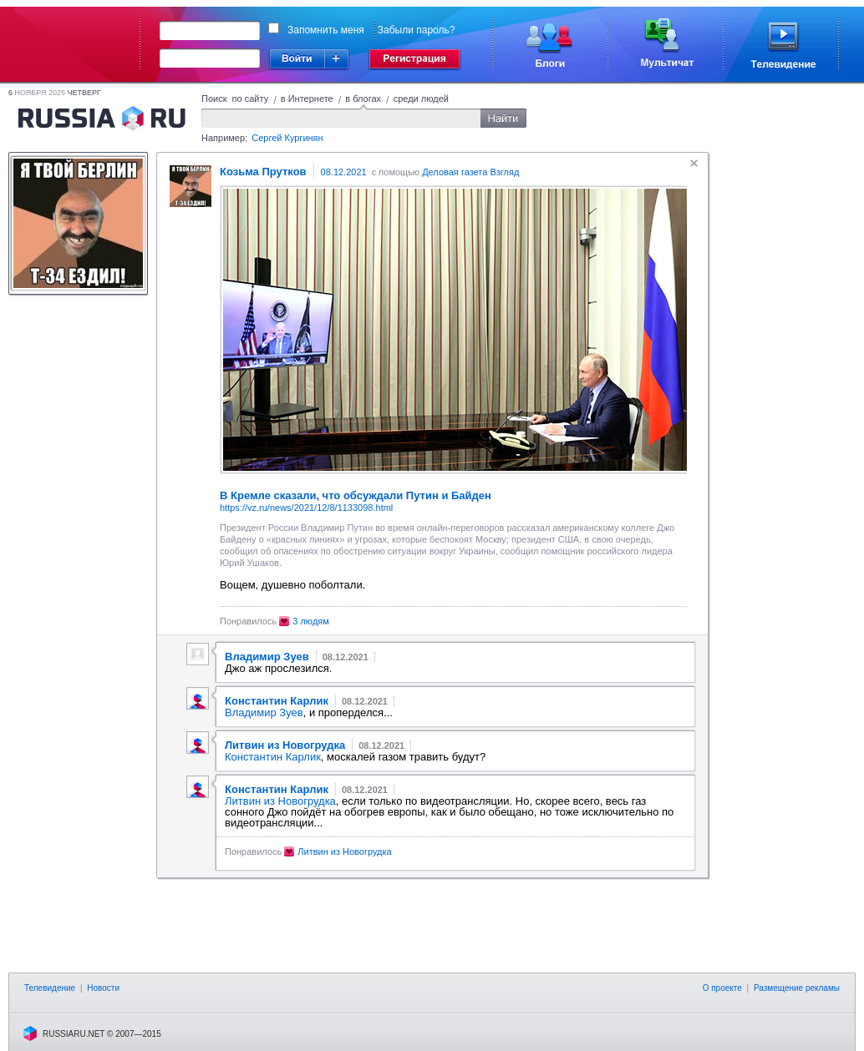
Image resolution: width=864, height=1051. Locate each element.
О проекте (722, 988)
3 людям (310, 621)
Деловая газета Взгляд (470, 172)
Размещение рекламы (797, 988)
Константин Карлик (273, 756)
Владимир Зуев (264, 712)
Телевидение (49, 988)
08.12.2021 (344, 172)
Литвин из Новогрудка (280, 801)
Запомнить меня (325, 30)
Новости (103, 988)
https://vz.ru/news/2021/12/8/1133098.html (306, 508)
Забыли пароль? (416, 30)
